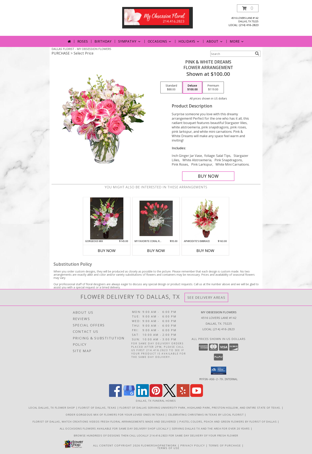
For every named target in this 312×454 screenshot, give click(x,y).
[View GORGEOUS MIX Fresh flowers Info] (106, 218)
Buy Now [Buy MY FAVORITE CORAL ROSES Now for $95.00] (156, 250)
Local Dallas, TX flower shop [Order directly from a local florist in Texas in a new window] (52, 407)
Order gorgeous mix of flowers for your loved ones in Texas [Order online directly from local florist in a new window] (115, 414)
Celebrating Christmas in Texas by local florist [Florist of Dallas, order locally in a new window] (206, 414)
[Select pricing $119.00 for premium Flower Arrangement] (213, 87)
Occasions (160, 41)
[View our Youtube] (196, 395)
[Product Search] (232, 54)
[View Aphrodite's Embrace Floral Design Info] (205, 218)
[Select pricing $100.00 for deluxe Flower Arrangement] (192, 87)
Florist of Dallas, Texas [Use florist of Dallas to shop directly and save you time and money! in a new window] (97, 407)
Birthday (103, 41)
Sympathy (129, 41)
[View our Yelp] (183, 395)
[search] (257, 53)
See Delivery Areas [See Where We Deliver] (206, 297)
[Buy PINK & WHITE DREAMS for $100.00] (208, 176)
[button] (247, 8)
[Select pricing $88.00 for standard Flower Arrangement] (171, 87)
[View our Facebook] (115, 395)
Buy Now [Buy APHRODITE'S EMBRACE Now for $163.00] (205, 250)
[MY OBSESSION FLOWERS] (157, 17)
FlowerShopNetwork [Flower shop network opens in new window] (159, 445)
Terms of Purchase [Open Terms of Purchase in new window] (225, 445)
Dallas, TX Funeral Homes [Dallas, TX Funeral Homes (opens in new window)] (156, 400)
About (215, 41)
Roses (82, 41)
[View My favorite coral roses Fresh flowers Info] (156, 218)
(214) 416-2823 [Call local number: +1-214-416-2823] (248, 25)
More (237, 41)
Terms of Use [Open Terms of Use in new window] (168, 448)
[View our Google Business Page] (129, 395)
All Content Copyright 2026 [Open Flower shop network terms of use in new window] (116, 445)
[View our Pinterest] (156, 395)
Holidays (189, 41)
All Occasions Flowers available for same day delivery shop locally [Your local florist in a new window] (114, 428)
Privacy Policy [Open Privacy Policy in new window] (192, 445)
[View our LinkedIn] (142, 395)
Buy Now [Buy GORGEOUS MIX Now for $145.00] (107, 250)
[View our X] (169, 395)
